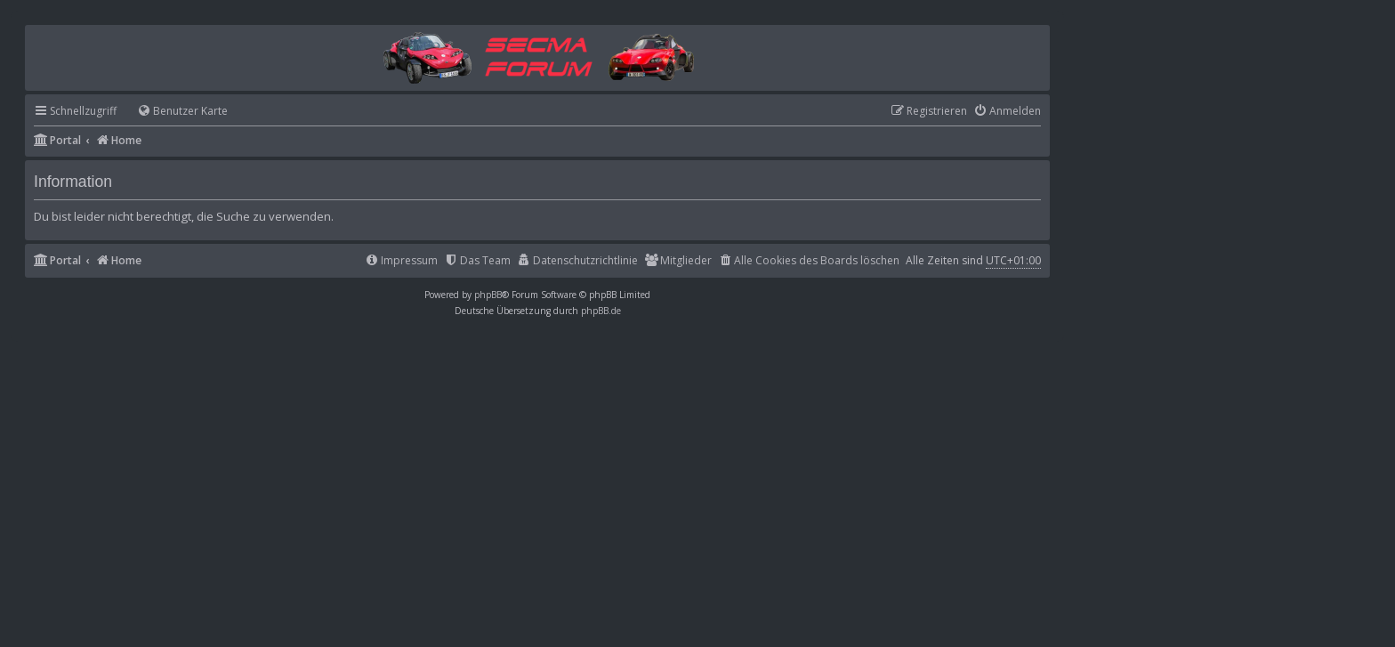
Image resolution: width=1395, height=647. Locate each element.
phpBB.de (601, 310)
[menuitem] (174, 112)
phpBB (488, 294)
